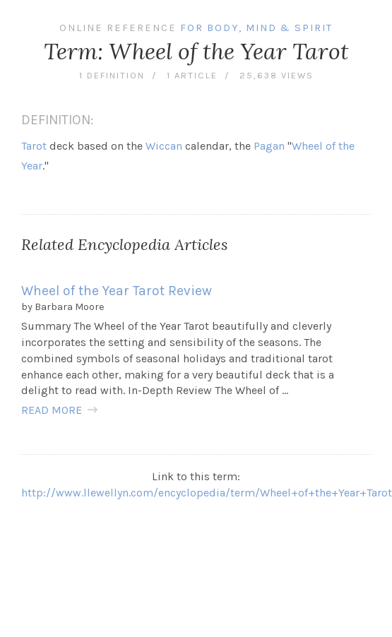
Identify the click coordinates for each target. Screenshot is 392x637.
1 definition (112, 75)
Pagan (269, 146)
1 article (192, 75)
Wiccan (163, 146)
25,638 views (276, 75)
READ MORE (51, 410)
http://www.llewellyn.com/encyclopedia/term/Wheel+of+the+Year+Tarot (206, 492)
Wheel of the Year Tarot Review (116, 290)
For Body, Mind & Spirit (256, 28)
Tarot (34, 146)
